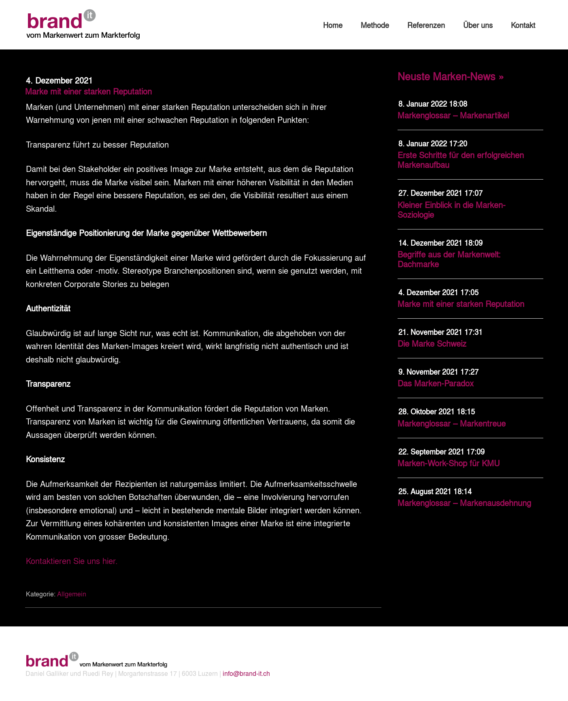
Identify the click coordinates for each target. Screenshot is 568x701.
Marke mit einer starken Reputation (461, 303)
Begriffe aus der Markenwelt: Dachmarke (449, 259)
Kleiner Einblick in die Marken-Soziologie (452, 209)
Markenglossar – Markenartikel (453, 115)
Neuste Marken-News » (451, 76)
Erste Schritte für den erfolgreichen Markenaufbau (461, 159)
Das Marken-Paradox (436, 383)
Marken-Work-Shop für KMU (449, 463)
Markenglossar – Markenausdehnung (464, 502)
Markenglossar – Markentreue (452, 423)
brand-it (86, 24)
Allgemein (71, 593)
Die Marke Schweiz (432, 343)
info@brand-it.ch (246, 673)
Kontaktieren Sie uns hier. (72, 560)
